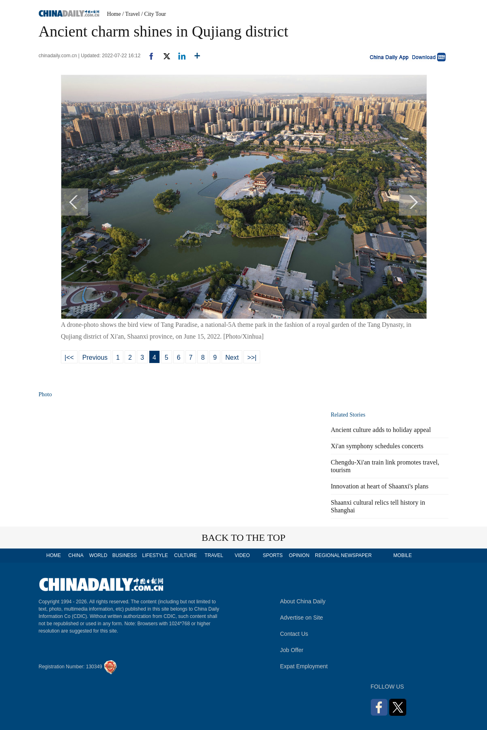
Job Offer (291, 650)
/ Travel (131, 14)
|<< (69, 357)
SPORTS (272, 555)
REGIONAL (327, 555)
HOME (53, 555)
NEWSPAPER (356, 555)
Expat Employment (304, 666)
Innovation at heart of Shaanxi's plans (380, 486)
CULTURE (185, 555)
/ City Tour (153, 14)
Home (114, 14)
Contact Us (294, 634)
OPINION (299, 555)
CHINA (75, 555)
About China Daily (302, 601)
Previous (95, 357)
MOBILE (402, 555)
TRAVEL (214, 555)
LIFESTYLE (155, 555)
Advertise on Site (301, 617)
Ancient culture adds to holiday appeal (381, 429)
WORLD (98, 555)
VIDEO (242, 555)
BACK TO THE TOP (244, 537)
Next (232, 357)
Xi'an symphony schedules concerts (377, 446)
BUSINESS (124, 555)
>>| (251, 357)
